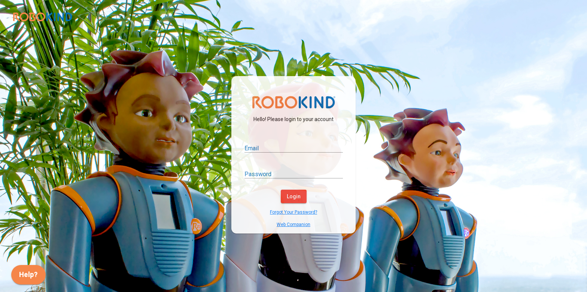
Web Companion (293, 224)
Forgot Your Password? (293, 212)
